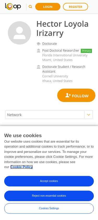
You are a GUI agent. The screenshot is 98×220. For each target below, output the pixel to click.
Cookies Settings (49, 208)
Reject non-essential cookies (49, 195)
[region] (49, 173)
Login (48, 7)
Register (75, 7)
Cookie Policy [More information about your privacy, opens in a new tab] (21, 167)
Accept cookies (49, 181)
